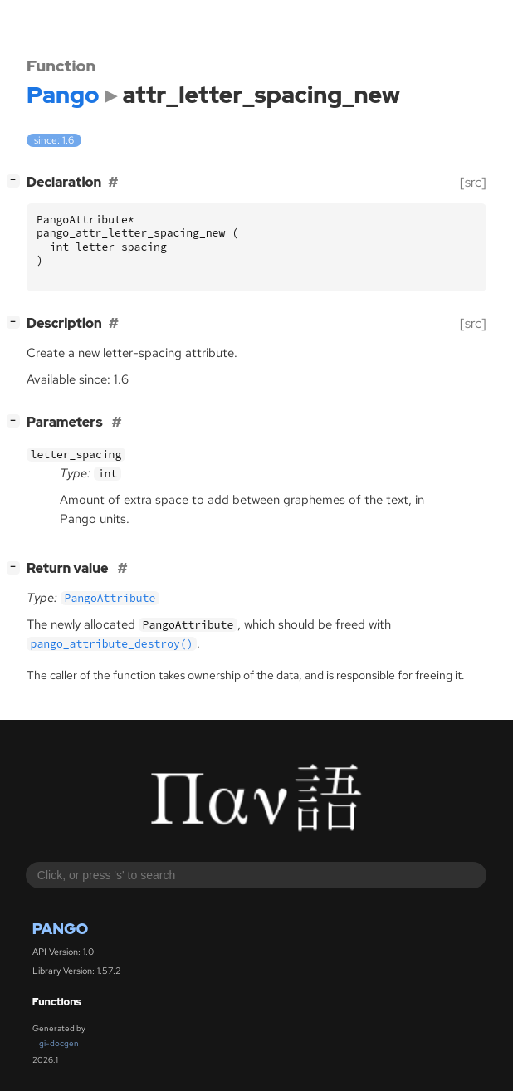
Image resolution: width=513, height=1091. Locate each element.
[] (17, 181)
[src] (473, 182)
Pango (60, 928)
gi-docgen (59, 1043)
